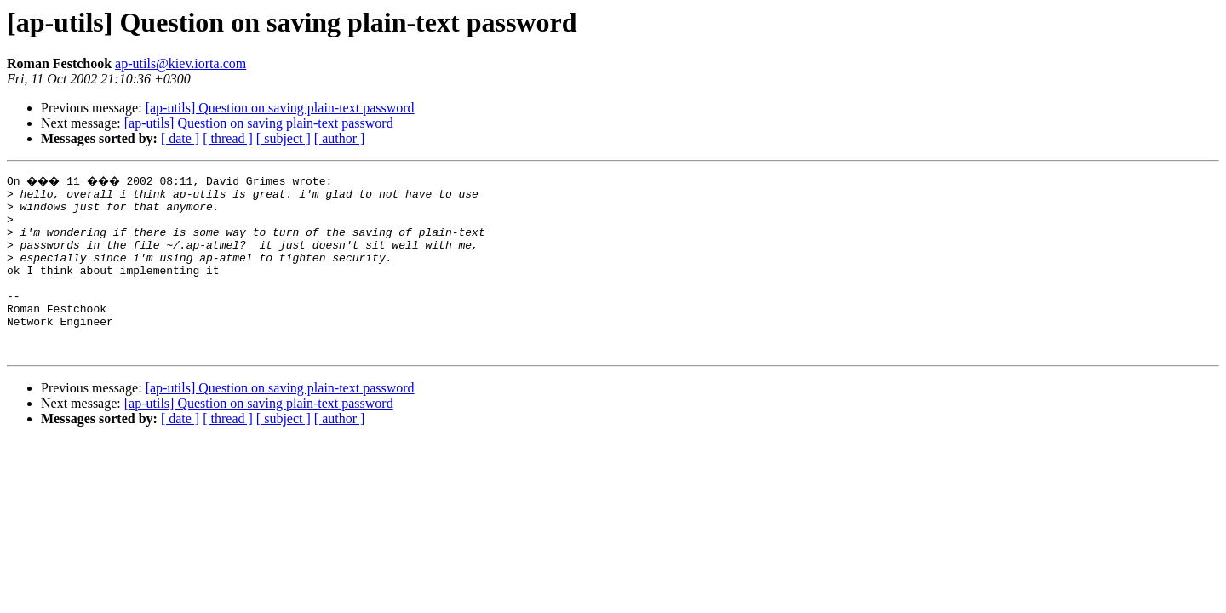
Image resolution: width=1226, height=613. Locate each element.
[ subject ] (283, 138)
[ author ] (339, 138)
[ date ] (180, 138)
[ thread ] (228, 138)
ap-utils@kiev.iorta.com (180, 63)
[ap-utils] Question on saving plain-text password (280, 107)
